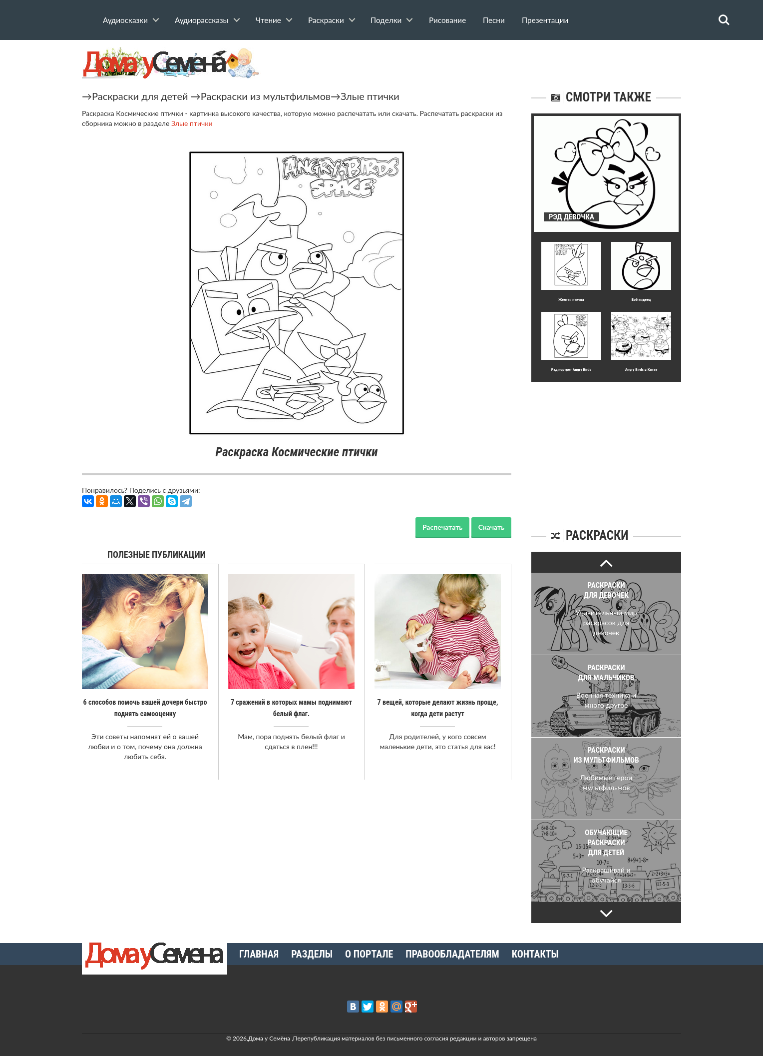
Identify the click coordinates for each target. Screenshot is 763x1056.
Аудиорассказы (202, 19)
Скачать (491, 527)
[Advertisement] (606, 444)
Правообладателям (452, 954)
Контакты (535, 954)
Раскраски (326, 19)
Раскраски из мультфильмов (266, 96)
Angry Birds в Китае (641, 369)
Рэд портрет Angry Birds (571, 369)
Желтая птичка (571, 299)
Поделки (386, 19)
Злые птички (370, 96)
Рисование (447, 19)
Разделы (312, 954)
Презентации (545, 19)
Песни (494, 19)
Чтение (268, 19)
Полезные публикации (156, 554)
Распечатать (442, 527)
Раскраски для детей (140, 96)
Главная (259, 954)
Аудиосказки (125, 19)
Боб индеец (641, 299)
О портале (369, 954)
